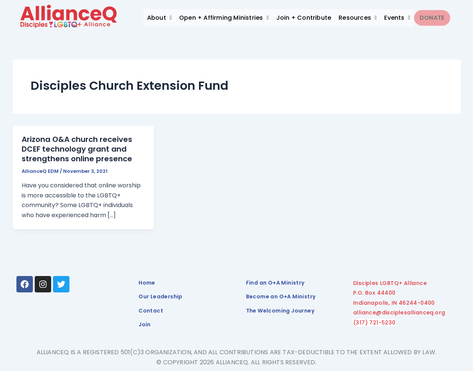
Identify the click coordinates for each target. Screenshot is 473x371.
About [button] (159, 17)
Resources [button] (358, 17)
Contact (151, 310)
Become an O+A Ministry (281, 296)
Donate (434, 17)
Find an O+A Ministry (275, 282)
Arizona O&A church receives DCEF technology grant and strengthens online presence (77, 149)
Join (145, 324)
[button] (159, 17)
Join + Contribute (303, 17)
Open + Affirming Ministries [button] (224, 17)
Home (147, 282)
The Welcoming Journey (280, 310)
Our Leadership (161, 296)
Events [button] (397, 17)
